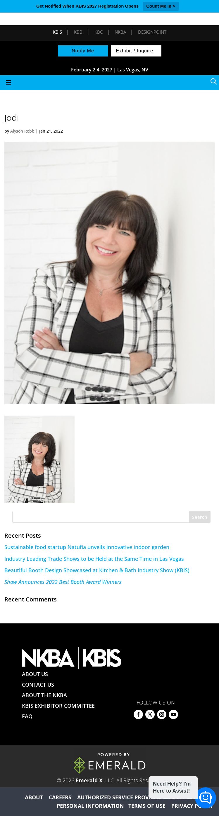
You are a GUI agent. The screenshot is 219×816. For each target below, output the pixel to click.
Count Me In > (160, 6)
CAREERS (60, 797)
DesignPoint (152, 32)
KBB (78, 32)
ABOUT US (35, 674)
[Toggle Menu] (109, 82)
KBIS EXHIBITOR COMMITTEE (58, 705)
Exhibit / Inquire (134, 50)
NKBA (120, 32)
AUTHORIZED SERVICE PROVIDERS (120, 797)
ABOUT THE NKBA (44, 695)
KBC (98, 32)
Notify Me (83, 50)
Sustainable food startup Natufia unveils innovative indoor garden (86, 547)
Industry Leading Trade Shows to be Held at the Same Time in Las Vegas (94, 558)
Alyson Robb (22, 131)
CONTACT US (38, 684)
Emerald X (89, 780)
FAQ (27, 716)
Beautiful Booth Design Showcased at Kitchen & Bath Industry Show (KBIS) (96, 570)
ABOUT (34, 797)
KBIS (57, 32)
